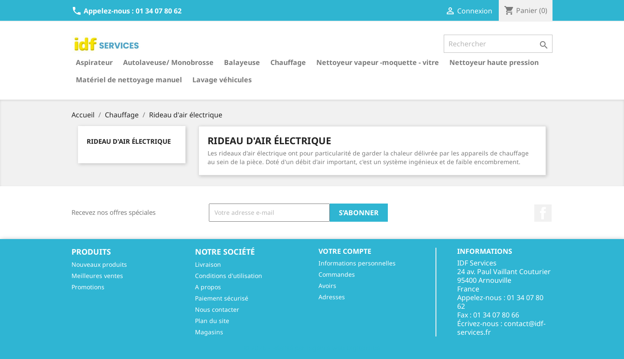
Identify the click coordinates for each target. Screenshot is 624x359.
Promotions (88, 287)
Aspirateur (94, 62)
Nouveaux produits (99, 264)
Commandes (336, 274)
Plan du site (212, 321)
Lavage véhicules (222, 79)
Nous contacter (217, 309)
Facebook (543, 213)
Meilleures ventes (97, 276)
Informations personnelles (357, 263)
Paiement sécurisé (221, 298)
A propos (208, 287)
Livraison (208, 264)
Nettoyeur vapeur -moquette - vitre (377, 62)
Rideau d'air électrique (129, 141)
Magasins (209, 332)
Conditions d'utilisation (228, 276)
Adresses (331, 297)
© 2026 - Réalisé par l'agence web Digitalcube (312, 347)
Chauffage (288, 62)
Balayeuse (242, 62)
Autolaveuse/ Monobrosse (168, 62)
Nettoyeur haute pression (494, 62)
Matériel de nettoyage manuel (129, 79)
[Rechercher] (498, 44)
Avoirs (327, 285)
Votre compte (344, 251)
